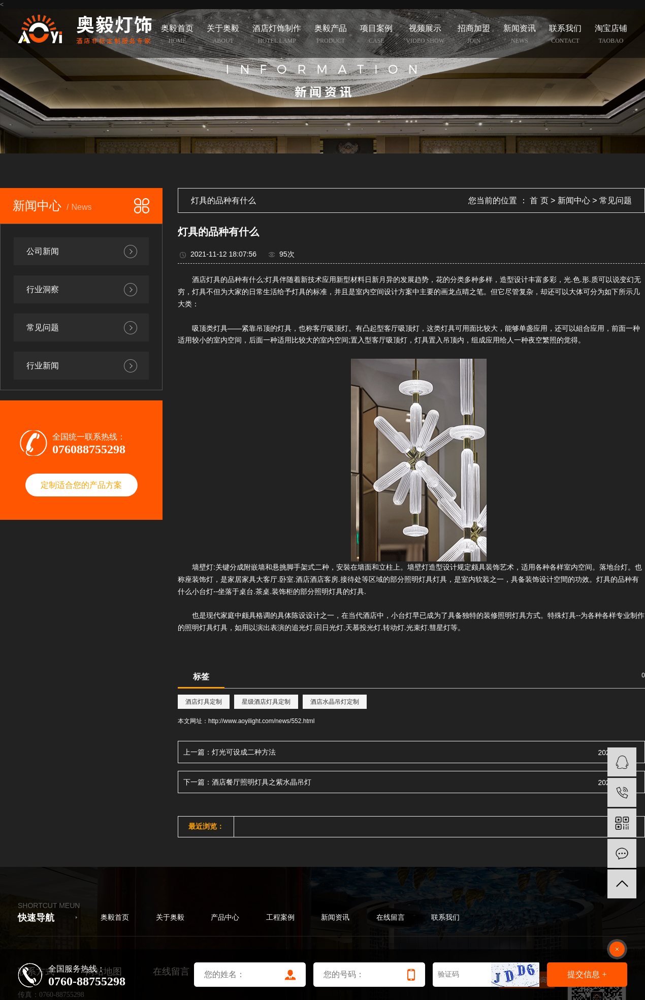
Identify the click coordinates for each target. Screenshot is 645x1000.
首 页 (539, 200)
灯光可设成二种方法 (244, 752)
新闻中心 (574, 200)
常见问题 (42, 327)
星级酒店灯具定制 (266, 701)
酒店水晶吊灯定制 (334, 701)
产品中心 (225, 917)
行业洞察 (42, 289)
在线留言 (390, 917)
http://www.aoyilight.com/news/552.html (261, 721)
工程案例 (280, 917)
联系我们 (445, 917)
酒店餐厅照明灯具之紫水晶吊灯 (261, 782)
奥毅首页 (115, 917)
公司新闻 (42, 251)
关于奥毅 (170, 917)
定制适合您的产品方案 (81, 485)
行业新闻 (42, 365)
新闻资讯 (335, 917)
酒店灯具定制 (203, 701)
